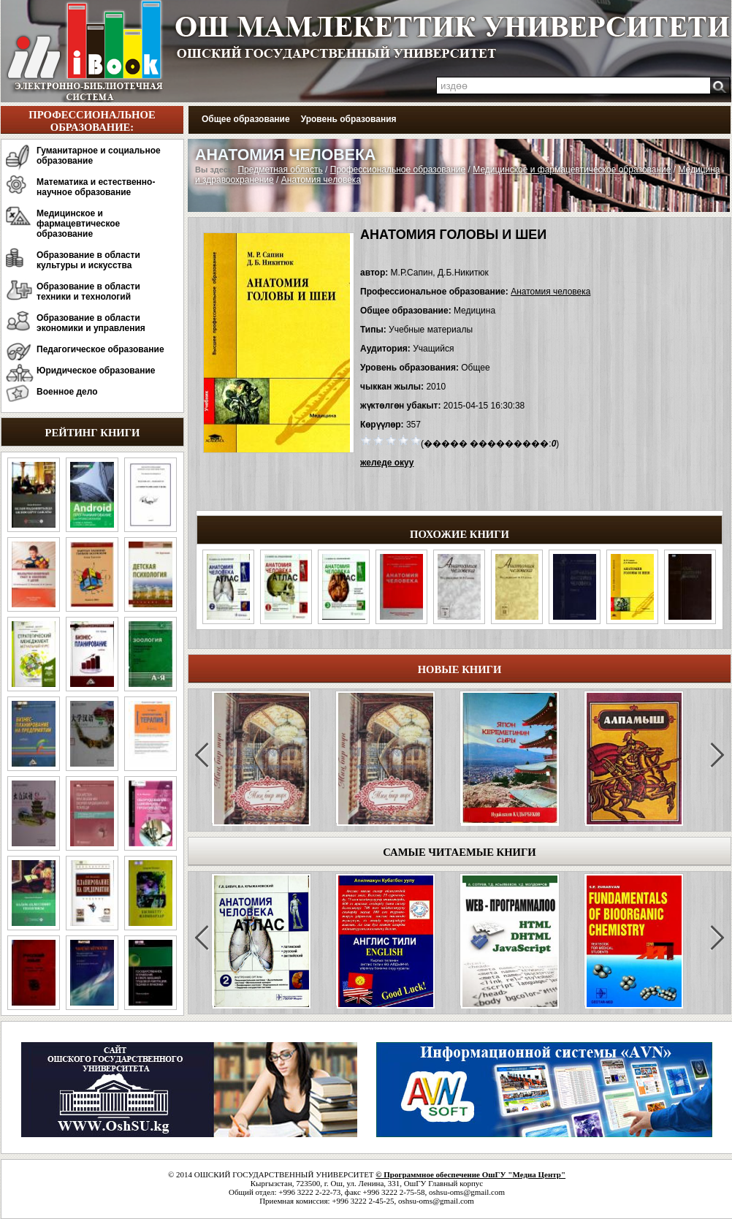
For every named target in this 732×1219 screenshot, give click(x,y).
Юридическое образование (96, 370)
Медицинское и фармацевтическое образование (78, 223)
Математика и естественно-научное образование (96, 187)
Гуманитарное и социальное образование (99, 155)
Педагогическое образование (100, 349)
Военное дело (67, 392)
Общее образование (246, 119)
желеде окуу (386, 462)
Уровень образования (349, 119)
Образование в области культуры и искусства (88, 260)
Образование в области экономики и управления (91, 323)
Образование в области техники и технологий (88, 291)
